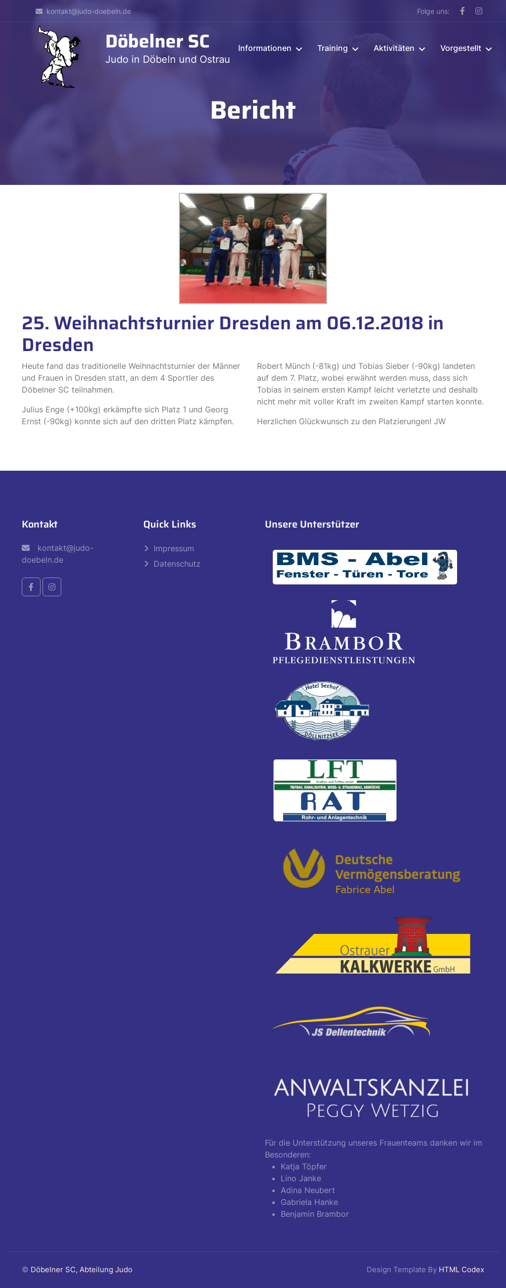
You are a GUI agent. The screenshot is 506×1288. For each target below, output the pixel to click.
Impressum (174, 548)
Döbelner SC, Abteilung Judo (81, 1269)
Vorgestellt (460, 48)
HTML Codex (461, 1269)
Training (332, 48)
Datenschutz (177, 564)
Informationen (265, 48)
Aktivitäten (394, 48)
